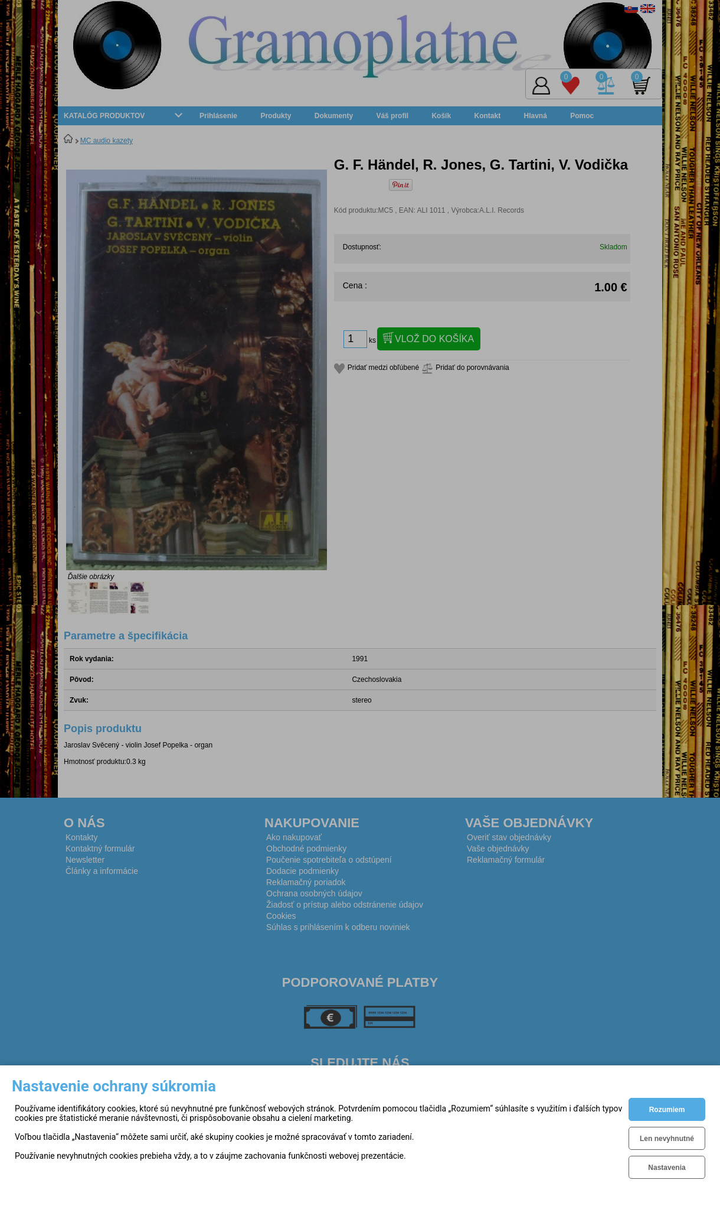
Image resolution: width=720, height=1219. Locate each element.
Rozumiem (667, 1110)
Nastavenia (666, 1167)
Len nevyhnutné (667, 1139)
